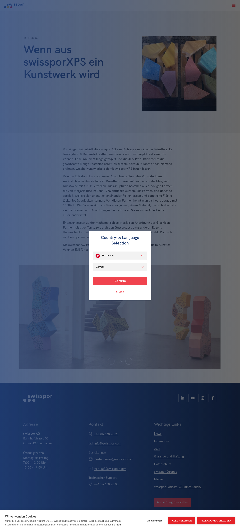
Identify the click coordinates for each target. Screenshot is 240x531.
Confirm (120, 281)
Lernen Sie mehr (112, 524)
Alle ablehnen (182, 520)
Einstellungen (155, 520)
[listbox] (120, 256)
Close (120, 292)
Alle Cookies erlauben (216, 520)
